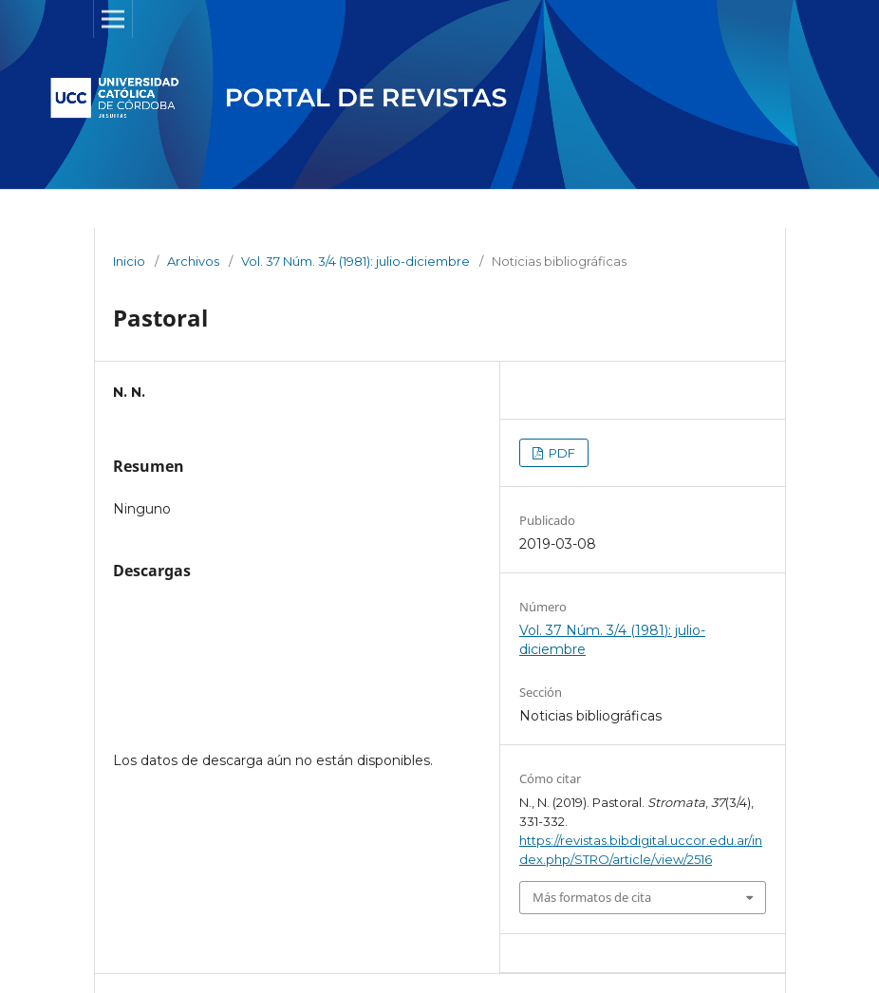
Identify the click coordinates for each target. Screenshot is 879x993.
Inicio (129, 261)
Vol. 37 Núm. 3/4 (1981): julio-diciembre (355, 261)
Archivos (193, 261)
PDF (560, 452)
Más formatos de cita (592, 897)
